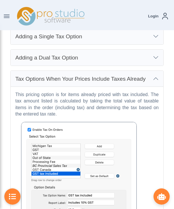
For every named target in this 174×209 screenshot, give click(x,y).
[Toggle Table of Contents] (12, 196)
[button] (158, 16)
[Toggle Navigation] (6, 16)
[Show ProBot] (161, 196)
